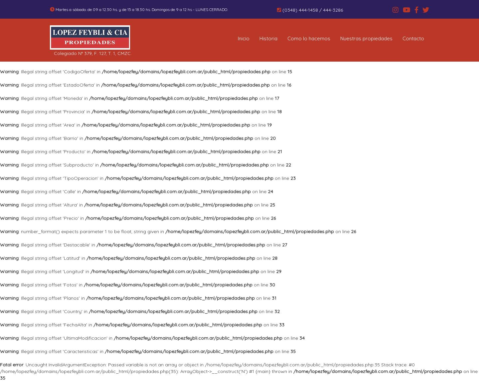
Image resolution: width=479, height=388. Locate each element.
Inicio (243, 38)
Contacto (413, 38)
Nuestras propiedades (366, 38)
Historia (268, 38)
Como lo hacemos (308, 38)
